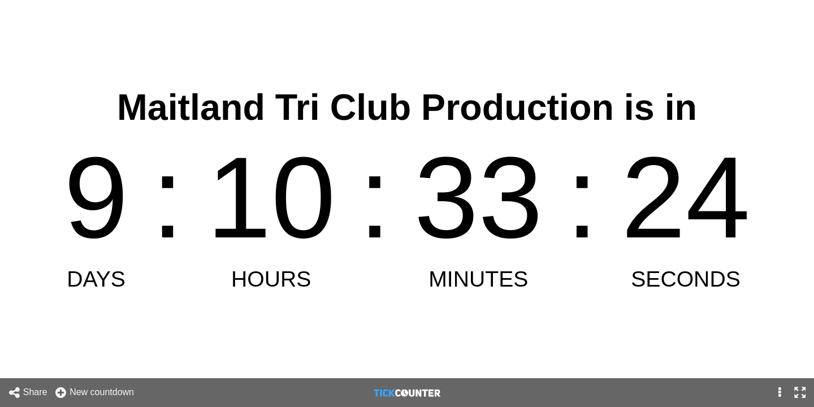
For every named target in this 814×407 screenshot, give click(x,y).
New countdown (94, 393)
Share (28, 393)
